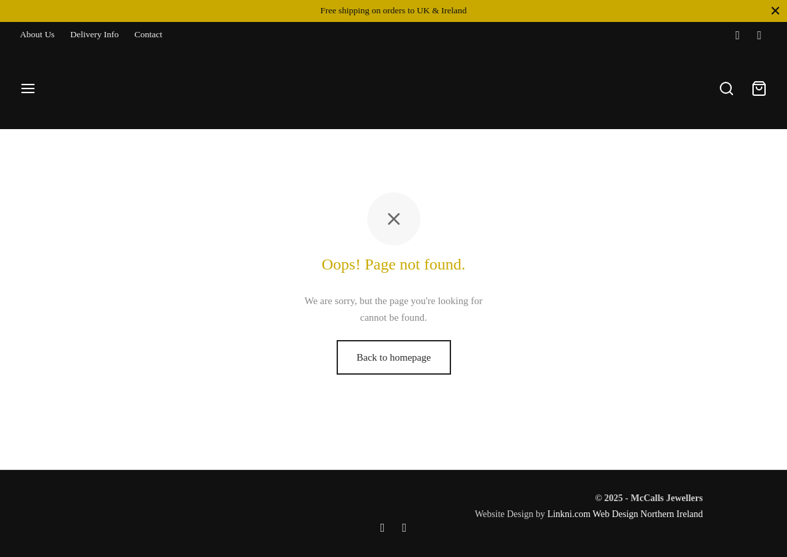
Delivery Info (95, 34)
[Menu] (28, 88)
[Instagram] (759, 35)
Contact (148, 34)
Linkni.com (569, 514)
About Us (37, 34)
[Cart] (759, 88)
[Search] (726, 88)
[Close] (775, 10)
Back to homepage (394, 360)
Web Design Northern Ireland (648, 514)
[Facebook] (737, 35)
